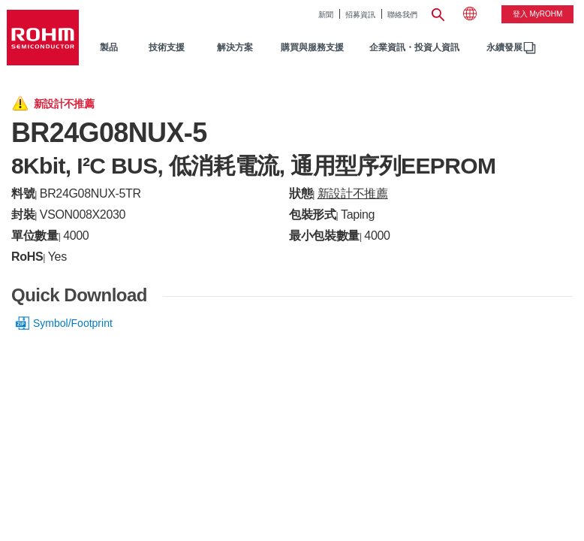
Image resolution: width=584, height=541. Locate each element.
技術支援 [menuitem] (167, 47)
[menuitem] (504, 48)
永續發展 (504, 47)
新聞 (325, 15)
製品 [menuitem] (109, 47)
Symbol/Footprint (73, 323)
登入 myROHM (538, 14)
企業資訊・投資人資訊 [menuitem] (414, 47)
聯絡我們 (402, 15)
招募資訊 (360, 15)
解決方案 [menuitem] (235, 47)
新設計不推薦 (353, 193)
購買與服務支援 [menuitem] (312, 47)
